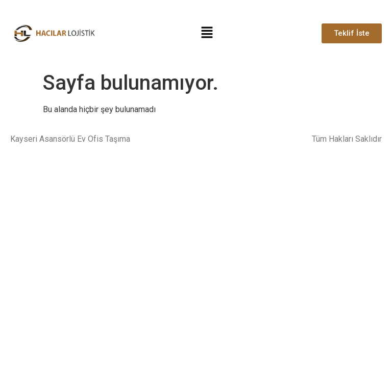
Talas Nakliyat (35, 159)
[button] (207, 33)
